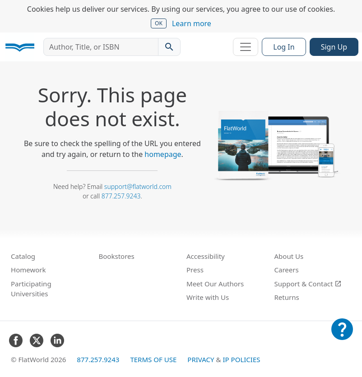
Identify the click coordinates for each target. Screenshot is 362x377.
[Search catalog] (169, 47)
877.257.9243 (121, 196)
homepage (162, 154)
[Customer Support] (342, 335)
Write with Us (207, 297)
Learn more (191, 23)
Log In (283, 47)
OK (158, 23)
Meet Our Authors (215, 283)
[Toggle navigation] (245, 47)
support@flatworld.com (138, 186)
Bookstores (117, 256)
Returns (286, 297)
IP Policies (241, 359)
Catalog (23, 256)
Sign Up (334, 47)
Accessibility (205, 256)
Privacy (200, 359)
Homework (28, 269)
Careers (286, 269)
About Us (289, 256)
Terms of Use (153, 359)
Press (195, 269)
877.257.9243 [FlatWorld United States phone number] (98, 359)
